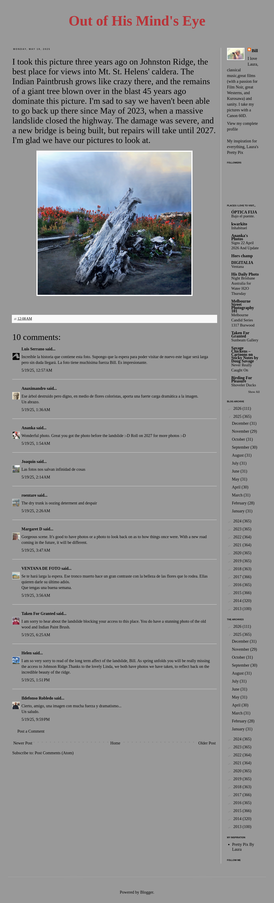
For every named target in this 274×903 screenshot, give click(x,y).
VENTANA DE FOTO (40, 568)
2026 (238, 408)
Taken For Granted (38, 613)
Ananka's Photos (239, 237)
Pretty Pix (235, 152)
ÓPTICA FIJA (244, 212)
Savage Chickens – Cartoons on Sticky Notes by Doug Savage (244, 354)
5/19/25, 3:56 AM (35, 595)
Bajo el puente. (243, 216)
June (236, 471)
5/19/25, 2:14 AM (35, 477)
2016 (238, 584)
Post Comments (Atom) (54, 753)
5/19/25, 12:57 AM (36, 370)
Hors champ (242, 256)
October (239, 439)
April (236, 487)
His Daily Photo (245, 274)
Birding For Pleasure (241, 379)
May (236, 479)
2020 (238, 553)
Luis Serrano (32, 349)
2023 (238, 529)
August (238, 455)
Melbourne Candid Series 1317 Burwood (242, 320)
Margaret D (31, 529)
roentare (28, 495)
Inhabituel (239, 228)
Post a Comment (30, 731)
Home (115, 743)
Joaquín (28, 461)
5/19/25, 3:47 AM (35, 550)
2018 (238, 569)
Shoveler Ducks (243, 385)
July (236, 463)
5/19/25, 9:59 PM (35, 719)
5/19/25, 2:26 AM (35, 510)
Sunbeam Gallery (244, 340)
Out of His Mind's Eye (137, 21)
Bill (255, 50)
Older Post (207, 743)
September (241, 447)
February (240, 503)
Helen (26, 653)
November (241, 431)
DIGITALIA (242, 262)
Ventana (237, 266)
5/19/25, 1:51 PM (35, 680)
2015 (238, 592)
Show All (254, 391)
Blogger (146, 892)
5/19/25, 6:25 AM (35, 635)
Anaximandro (33, 388)
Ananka (28, 428)
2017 (238, 576)
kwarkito (239, 224)
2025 (238, 416)
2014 (238, 600)
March (238, 495)
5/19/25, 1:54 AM (35, 443)
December (241, 423)
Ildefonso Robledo (37, 698)
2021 (238, 545)
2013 (238, 608)
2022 (238, 537)
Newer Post (22, 743)
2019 (238, 561)
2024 (238, 521)
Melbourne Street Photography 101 (242, 306)
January (239, 511)
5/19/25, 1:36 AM (35, 409)
